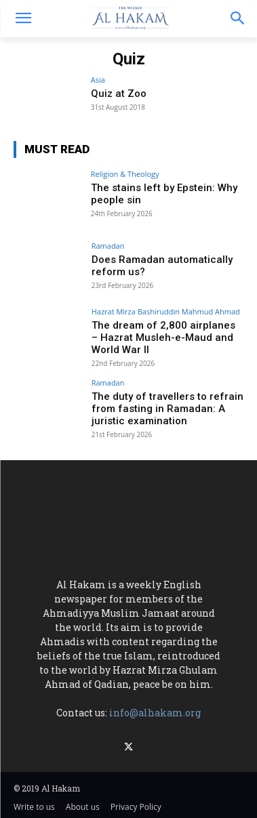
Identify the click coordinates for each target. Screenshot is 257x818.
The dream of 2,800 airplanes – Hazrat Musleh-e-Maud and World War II (163, 337)
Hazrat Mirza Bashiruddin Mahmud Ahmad (166, 311)
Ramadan (108, 245)
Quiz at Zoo (118, 93)
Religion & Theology (125, 174)
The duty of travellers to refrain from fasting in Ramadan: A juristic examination (167, 408)
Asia (98, 79)
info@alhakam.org (155, 712)
